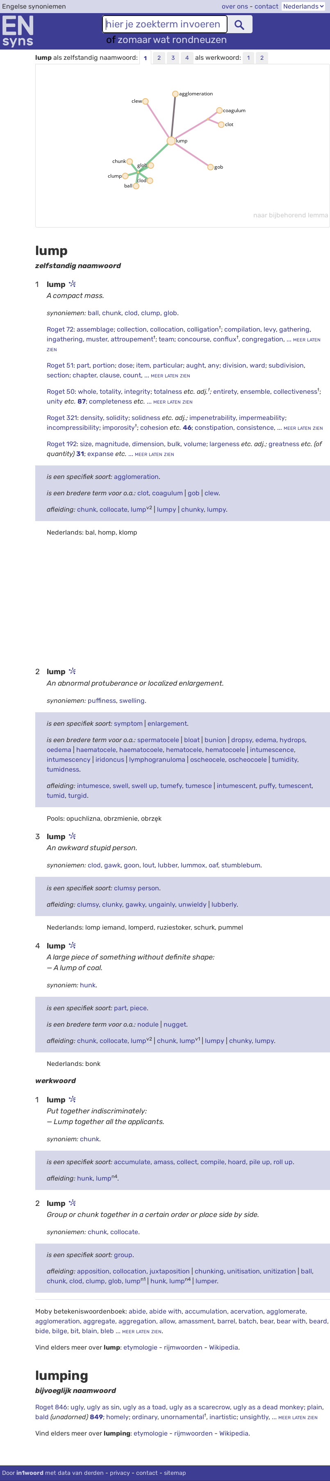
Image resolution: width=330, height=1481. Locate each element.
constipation (214, 427)
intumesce (93, 786)
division (234, 365)
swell (120, 786)
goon (131, 865)
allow (167, 1321)
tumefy (171, 786)
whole (87, 391)
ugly (77, 1407)
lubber (168, 865)
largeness (225, 444)
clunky (112, 904)
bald (42, 1417)
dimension (148, 444)
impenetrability (212, 418)
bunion (215, 740)
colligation (203, 329)
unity (55, 401)
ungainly (161, 904)
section (58, 375)
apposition (93, 1271)
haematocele (96, 750)
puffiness (102, 700)
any (213, 365)
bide (42, 1331)
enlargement (167, 723)
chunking (209, 1271)
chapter (84, 375)
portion (104, 365)
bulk (173, 444)
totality (110, 391)
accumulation (206, 1311)
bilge (59, 1331)
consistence (255, 427)
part (83, 365)
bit (75, 1331)
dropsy (241, 740)
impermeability (262, 418)
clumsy (88, 904)
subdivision (286, 365)
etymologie (140, 1347)
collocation (167, 329)
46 (187, 427)
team (166, 339)
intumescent (236, 786)
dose (125, 365)
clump (150, 313)
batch (248, 1321)
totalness (169, 391)
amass (163, 1162)
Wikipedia (223, 1347)
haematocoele (141, 750)
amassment (196, 1321)
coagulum (167, 493)
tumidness (63, 769)
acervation (246, 1311)
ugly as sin (103, 1407)
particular (168, 365)
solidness (147, 418)
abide (137, 1311)
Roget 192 (62, 444)
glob (170, 313)
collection (132, 329)
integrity (137, 391)
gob (194, 493)
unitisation (243, 1271)
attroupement (132, 339)
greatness (285, 444)
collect (187, 1162)
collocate (113, 509)
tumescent (295, 786)
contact (266, 6)
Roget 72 (60, 329)
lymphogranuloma (157, 759)
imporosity (118, 427)
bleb (107, 1331)
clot (143, 493)
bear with (291, 1321)
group (123, 1255)
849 (96, 1417)
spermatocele (158, 740)
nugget (175, 1024)
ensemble (255, 391)
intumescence (272, 750)
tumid (56, 795)
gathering (294, 329)
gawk (112, 865)
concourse (194, 339)
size (86, 444)
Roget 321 (62, 418)
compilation (242, 329)
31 (80, 454)
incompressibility (73, 427)
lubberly (224, 904)
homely (117, 1417)
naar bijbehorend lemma (290, 215)
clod (131, 313)
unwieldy (192, 904)
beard (318, 1321)
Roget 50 (61, 391)
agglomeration (136, 477)
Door (53, 1473)
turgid (77, 795)
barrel (226, 1321)
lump (138, 509)
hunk (88, 985)
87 (81, 401)
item (143, 365)
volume (195, 444)
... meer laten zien (166, 375)
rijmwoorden (183, 1347)
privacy (120, 1473)
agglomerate (285, 1311)
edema (265, 740)
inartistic (223, 1417)
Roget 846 (51, 1407)
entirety (225, 391)
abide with (165, 1311)
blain (89, 1331)
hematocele (184, 750)
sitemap (175, 1473)
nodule (148, 1024)
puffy (267, 786)
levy (270, 329)
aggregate (99, 1321)
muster (96, 339)
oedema (59, 750)
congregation (262, 339)
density (91, 418)
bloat (192, 740)
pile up (259, 1162)
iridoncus (110, 759)
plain (314, 1407)
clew (211, 493)
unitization (279, 1271)
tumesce (198, 786)
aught (195, 365)
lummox (193, 865)
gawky (135, 904)
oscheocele (207, 759)
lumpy (166, 509)
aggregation (137, 1321)
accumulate (132, 1162)
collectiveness (295, 391)
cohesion (155, 427)
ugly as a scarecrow (199, 1407)
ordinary (144, 1417)
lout (149, 865)
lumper (206, 1281)
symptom (128, 723)
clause (110, 375)
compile (212, 1162)
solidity (117, 418)
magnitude (112, 444)
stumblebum (240, 865)
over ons (235, 6)
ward (257, 365)
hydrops (292, 740)
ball (93, 313)
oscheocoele (247, 759)
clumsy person (136, 888)
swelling (132, 700)
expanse (101, 454)
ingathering (65, 339)
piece (138, 1008)
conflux (225, 339)
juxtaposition (170, 1271)
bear (266, 1321)
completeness (111, 401)
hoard (237, 1162)
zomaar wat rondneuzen (172, 39)
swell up (144, 786)
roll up (283, 1162)
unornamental (182, 1417)
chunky (192, 509)
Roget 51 (60, 365)
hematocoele (225, 750)
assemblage (95, 329)
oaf (213, 865)
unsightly (254, 1417)
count (132, 375)
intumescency (69, 759)
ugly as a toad (144, 1407)
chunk (111, 313)
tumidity (284, 759)
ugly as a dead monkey (268, 1407)
